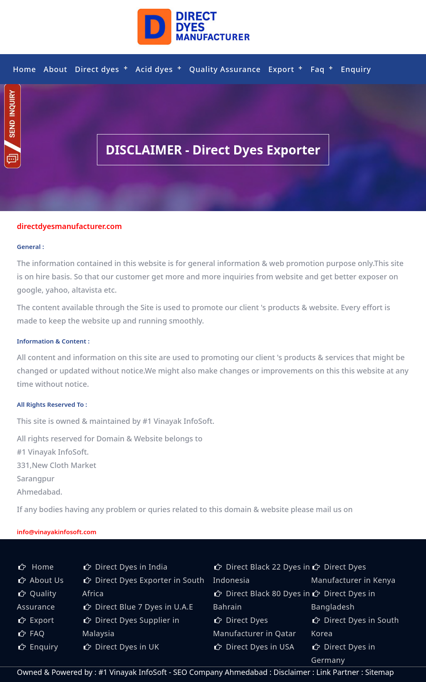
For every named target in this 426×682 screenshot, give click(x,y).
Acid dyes (154, 69)
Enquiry (356, 69)
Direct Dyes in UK (127, 647)
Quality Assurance (225, 69)
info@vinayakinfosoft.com (57, 531)
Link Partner (337, 672)
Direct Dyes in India (131, 567)
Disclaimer (291, 672)
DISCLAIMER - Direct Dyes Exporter (213, 149)
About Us (47, 580)
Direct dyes (97, 69)
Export (281, 69)
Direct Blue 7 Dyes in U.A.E (144, 607)
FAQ (37, 633)
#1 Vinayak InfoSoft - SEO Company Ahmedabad (182, 672)
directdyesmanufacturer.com (69, 226)
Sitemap (379, 672)
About (55, 69)
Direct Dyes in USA (260, 647)
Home (24, 69)
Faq (317, 69)
